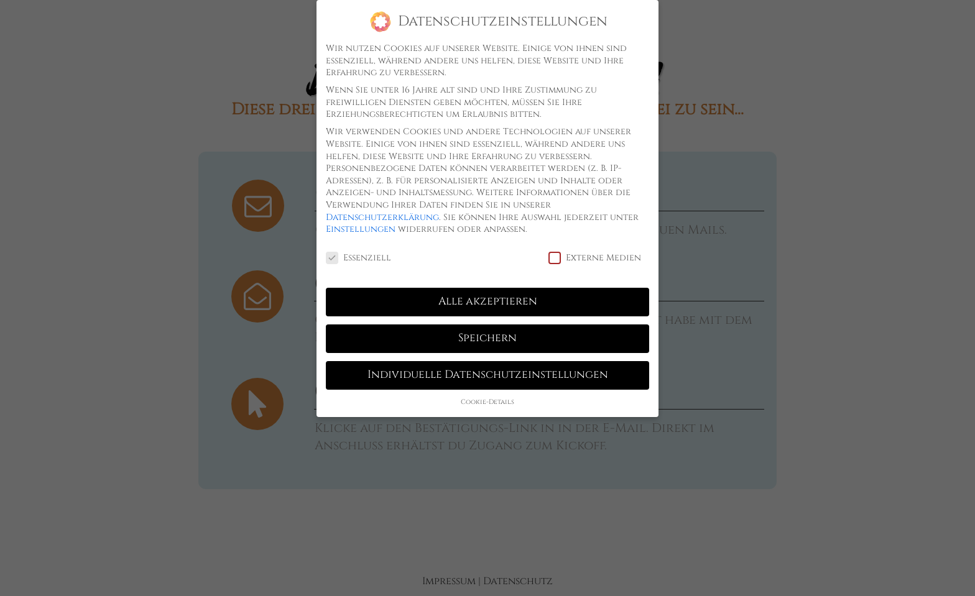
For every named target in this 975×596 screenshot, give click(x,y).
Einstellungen (360, 229)
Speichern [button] (487, 338)
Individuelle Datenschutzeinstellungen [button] (487, 374)
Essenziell (358, 258)
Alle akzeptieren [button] (487, 301)
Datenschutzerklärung (382, 217)
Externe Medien (594, 258)
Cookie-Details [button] (487, 402)
